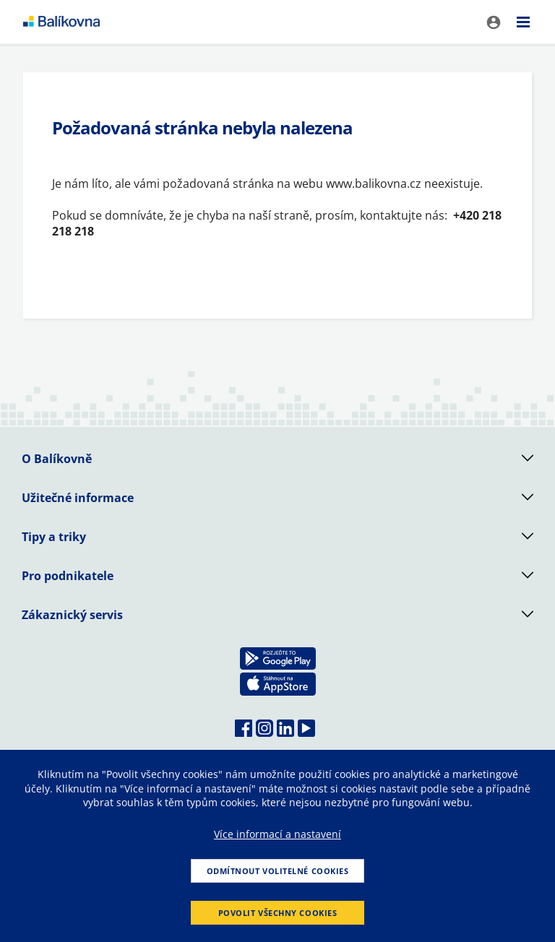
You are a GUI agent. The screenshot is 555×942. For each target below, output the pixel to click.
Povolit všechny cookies (277, 912)
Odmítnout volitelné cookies (278, 870)
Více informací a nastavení (277, 834)
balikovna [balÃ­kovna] (61, 21)
